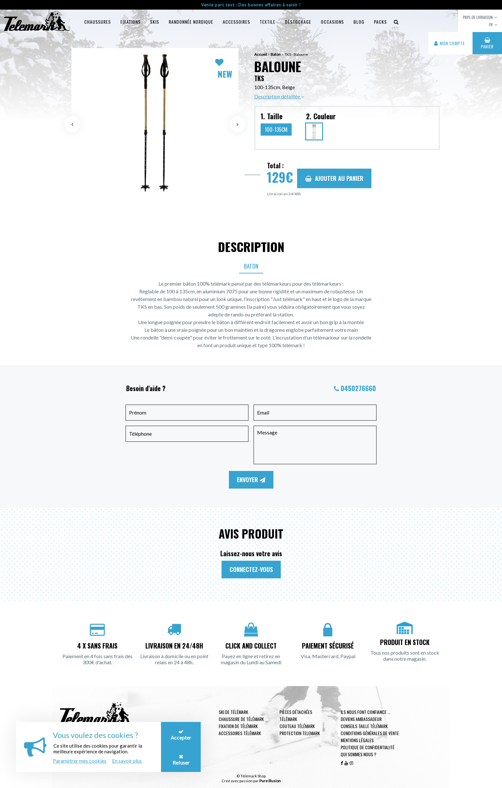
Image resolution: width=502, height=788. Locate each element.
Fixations (130, 21)
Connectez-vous (251, 569)
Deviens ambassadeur (361, 719)
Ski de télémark (233, 711)
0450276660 (358, 388)
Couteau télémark (297, 726)
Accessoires (236, 21)
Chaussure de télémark (241, 719)
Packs (380, 21)
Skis (154, 21)
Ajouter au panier (334, 178)
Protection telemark (299, 733)
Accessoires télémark (240, 733)
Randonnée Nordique (191, 21)
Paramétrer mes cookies (79, 761)
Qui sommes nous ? (358, 754)
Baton (251, 266)
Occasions (332, 21)
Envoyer (251, 479)
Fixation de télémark (238, 726)
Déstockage (298, 21)
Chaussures (97, 21)
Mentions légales (357, 740)
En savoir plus (127, 761)
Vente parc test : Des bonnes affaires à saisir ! (251, 4)
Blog (358, 21)
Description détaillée (279, 96)
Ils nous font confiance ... (365, 711)
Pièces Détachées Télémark (295, 715)
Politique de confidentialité (367, 747)
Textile (267, 21)
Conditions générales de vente (370, 733)
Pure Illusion (270, 780)
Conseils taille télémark (364, 726)
